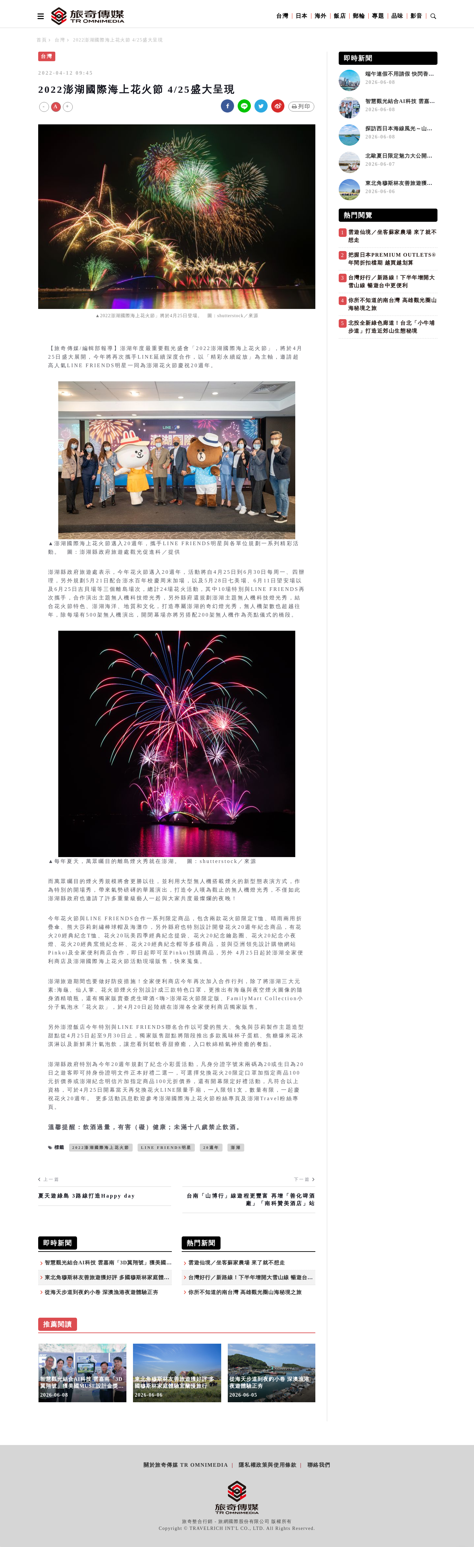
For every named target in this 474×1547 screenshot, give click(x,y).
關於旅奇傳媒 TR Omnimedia (186, 1465)
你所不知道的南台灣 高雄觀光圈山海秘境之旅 (245, 1292)
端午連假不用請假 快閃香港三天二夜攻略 (416, 74)
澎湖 (236, 1147)
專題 (378, 16)
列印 (301, 106)
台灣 (282, 16)
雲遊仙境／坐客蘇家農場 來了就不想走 (236, 1262)
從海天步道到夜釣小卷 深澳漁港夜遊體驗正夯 (101, 1292)
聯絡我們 (318, 1465)
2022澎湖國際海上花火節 (101, 1147)
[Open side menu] (39, 16)
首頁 (42, 40)
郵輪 (359, 16)
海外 (321, 16)
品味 (397, 16)
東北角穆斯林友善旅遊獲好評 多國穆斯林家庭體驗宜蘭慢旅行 (121, 1277)
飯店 (340, 16)
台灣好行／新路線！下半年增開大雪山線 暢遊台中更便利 (259, 1277)
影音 (416, 16)
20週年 (211, 1147)
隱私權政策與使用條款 (268, 1465)
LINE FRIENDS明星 (166, 1147)
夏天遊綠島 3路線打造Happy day (86, 1196)
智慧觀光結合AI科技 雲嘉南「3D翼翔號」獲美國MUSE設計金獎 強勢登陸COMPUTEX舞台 (159, 1262)
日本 (302, 16)
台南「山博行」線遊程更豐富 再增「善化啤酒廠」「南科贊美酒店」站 (251, 1199)
